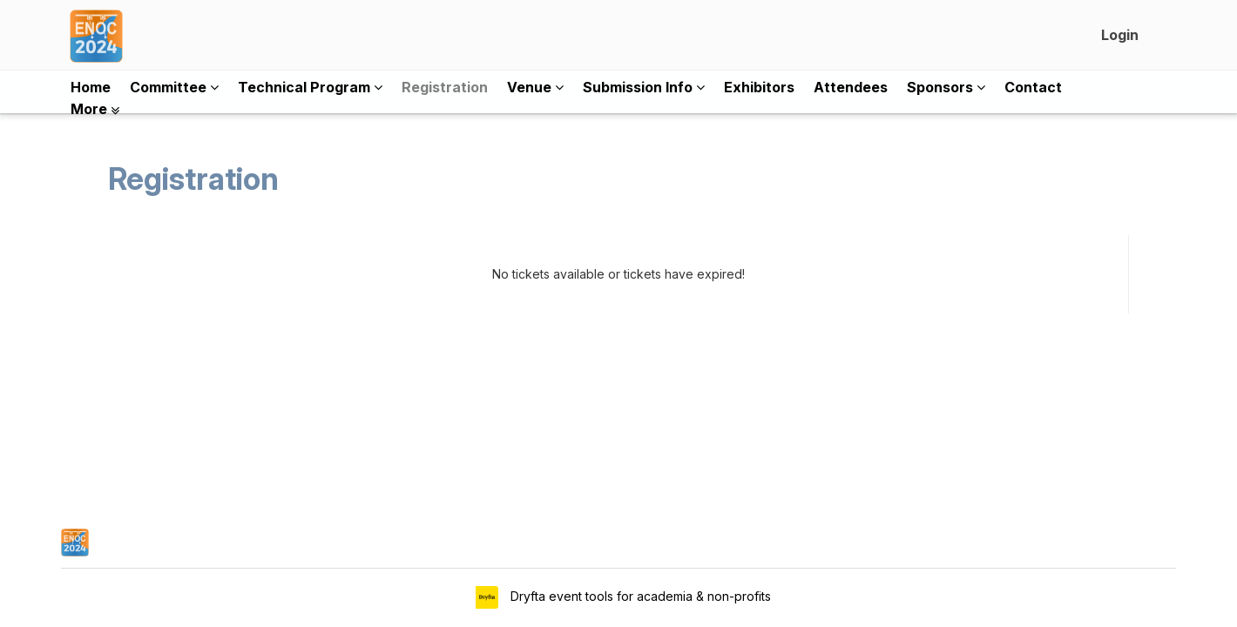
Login (1120, 35)
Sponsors (946, 87)
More (95, 109)
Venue (535, 87)
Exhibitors (759, 87)
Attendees (851, 87)
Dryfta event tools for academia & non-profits (639, 596)
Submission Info (644, 87)
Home (91, 87)
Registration (445, 87)
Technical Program (310, 87)
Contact (1033, 87)
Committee (174, 87)
